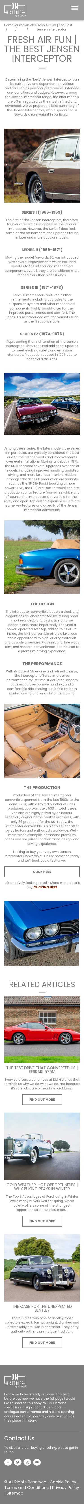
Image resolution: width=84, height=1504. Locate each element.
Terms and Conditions (26, 1487)
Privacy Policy (65, 1487)
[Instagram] (27, 1463)
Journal (19, 25)
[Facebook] (8, 1463)
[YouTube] (37, 1463)
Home (9, 25)
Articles (31, 25)
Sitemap (14, 1493)
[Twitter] (18, 1463)
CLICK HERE (42, 871)
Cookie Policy (63, 1482)
